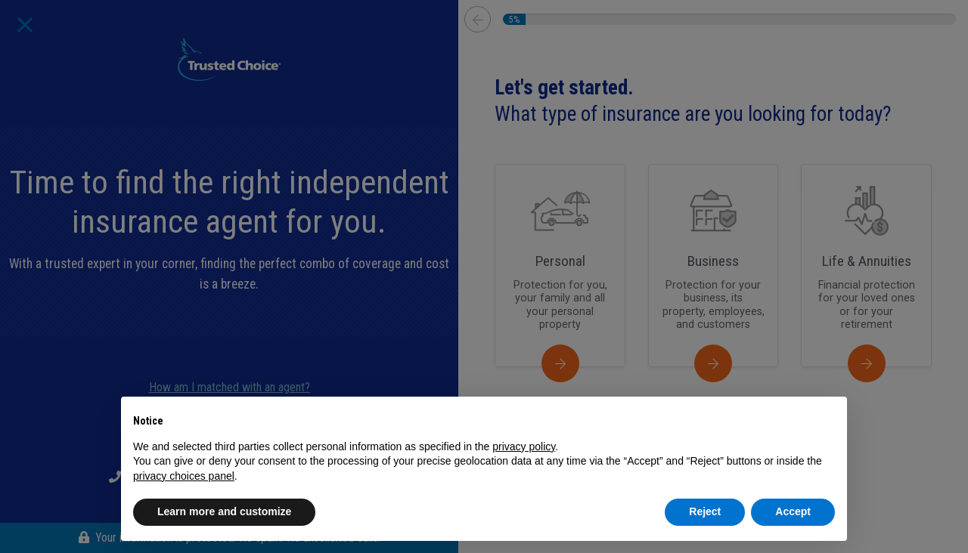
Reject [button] (705, 511)
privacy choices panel (183, 476)
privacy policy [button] (523, 446)
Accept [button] (793, 511)
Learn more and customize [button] (224, 511)
